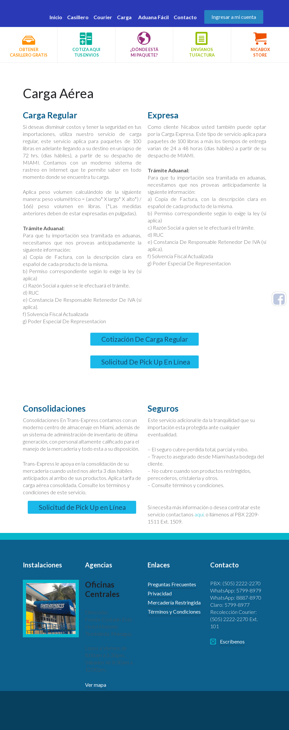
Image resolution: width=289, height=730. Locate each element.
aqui (199, 514)
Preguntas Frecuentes (172, 584)
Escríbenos (232, 641)
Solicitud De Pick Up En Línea (145, 362)
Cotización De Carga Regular (144, 339)
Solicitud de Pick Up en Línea (82, 507)
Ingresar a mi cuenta (233, 17)
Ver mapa (95, 685)
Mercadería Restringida (174, 602)
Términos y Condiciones (174, 611)
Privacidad (160, 593)
